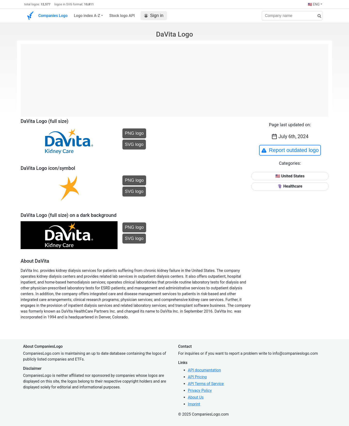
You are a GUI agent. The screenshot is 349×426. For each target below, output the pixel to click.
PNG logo (134, 133)
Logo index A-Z (87, 15)
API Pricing (197, 377)
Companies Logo (53, 15)
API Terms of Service (206, 383)
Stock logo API (122, 15)
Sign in (153, 15)
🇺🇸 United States (290, 176)
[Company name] (292, 15)
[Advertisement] (174, 78)
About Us (196, 397)
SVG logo (134, 144)
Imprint (194, 404)
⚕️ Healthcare (290, 186)
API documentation (204, 370)
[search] (317, 16)
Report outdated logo (290, 150)
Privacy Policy (200, 390)
